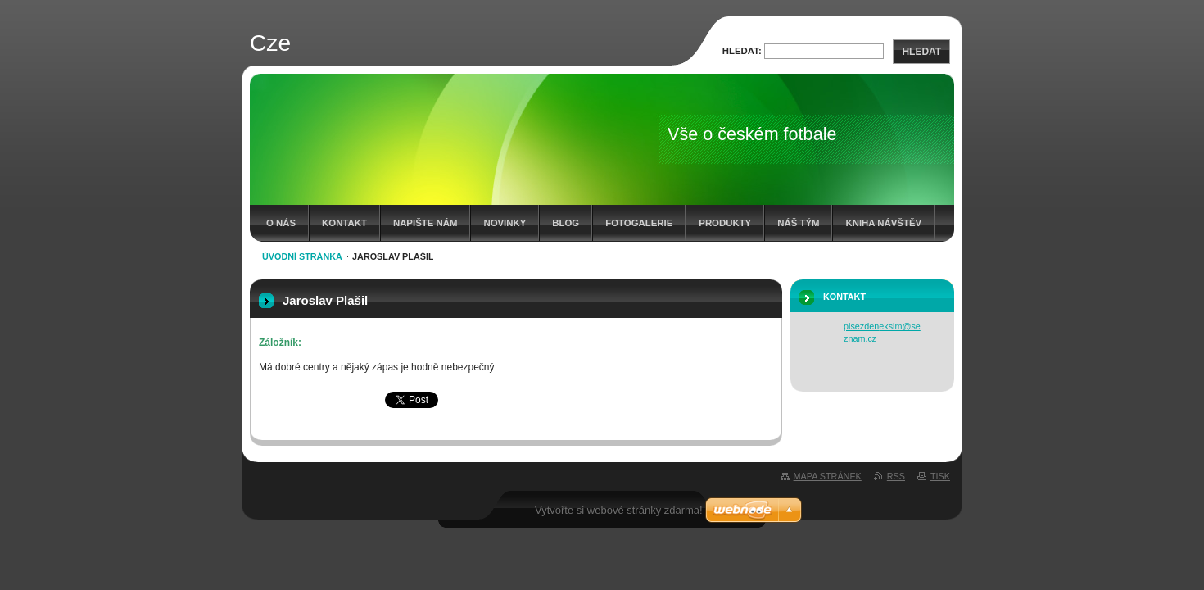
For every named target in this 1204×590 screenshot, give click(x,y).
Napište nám (425, 223)
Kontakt (344, 223)
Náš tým (798, 223)
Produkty (725, 223)
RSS (896, 476)
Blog (565, 223)
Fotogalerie (638, 223)
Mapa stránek (828, 476)
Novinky (504, 223)
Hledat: (742, 51)
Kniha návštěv (883, 223)
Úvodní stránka (302, 256)
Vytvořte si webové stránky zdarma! (619, 510)
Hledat (921, 51)
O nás (281, 223)
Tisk (940, 476)
